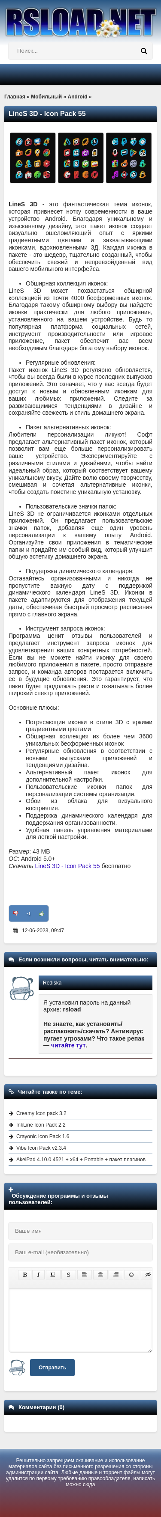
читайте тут (68, 1045)
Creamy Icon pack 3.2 (41, 1113)
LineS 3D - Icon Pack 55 (67, 866)
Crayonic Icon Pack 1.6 (42, 1136)
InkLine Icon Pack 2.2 (41, 1125)
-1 (29, 913)
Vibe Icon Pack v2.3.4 (41, 1148)
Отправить (52, 1368)
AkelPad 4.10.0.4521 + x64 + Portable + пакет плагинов (81, 1160)
